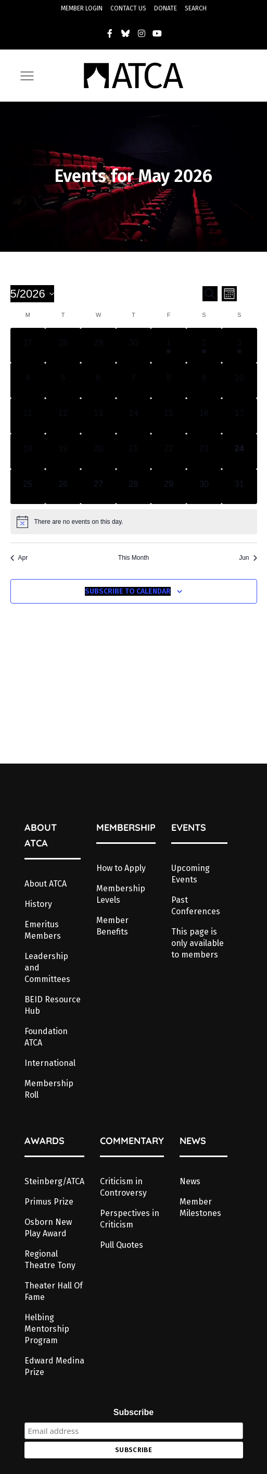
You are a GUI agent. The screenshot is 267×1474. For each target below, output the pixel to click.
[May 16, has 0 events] (204, 416)
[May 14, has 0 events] (133, 416)
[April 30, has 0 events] (133, 345)
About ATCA (45, 884)
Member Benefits (112, 926)
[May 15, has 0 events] (168, 416)
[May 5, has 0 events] (63, 380)
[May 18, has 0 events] (28, 451)
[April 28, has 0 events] (63, 345)
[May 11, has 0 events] (28, 416)
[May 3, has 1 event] (239, 345)
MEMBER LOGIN (82, 8)
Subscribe (133, 1412)
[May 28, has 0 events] (133, 487)
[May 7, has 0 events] (133, 380)
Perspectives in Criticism (129, 1219)
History (38, 904)
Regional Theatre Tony (49, 1259)
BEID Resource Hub (52, 1005)
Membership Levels (120, 894)
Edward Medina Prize (54, 1366)
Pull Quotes (121, 1245)
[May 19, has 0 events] (63, 451)
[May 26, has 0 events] (63, 487)
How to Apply (121, 868)
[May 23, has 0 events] (204, 451)
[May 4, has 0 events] (28, 380)
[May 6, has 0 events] (98, 380)
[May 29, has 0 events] (168, 487)
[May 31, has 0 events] (239, 487)
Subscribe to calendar (128, 591)
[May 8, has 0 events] (168, 380)
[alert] (133, 521)
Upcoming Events (190, 874)
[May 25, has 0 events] (28, 487)
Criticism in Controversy (123, 1187)
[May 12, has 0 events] (63, 416)
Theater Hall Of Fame (53, 1291)
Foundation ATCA (46, 1037)
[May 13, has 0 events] (98, 416)
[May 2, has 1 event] (204, 345)
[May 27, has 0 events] (98, 487)
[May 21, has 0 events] (133, 451)
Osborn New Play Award (48, 1227)
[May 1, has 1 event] (168, 345)
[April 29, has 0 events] (98, 345)
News (190, 1181)
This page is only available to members (197, 943)
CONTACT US (128, 8)
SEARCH (196, 8)
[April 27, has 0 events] (28, 345)
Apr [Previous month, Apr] (19, 557)
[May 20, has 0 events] (98, 451)
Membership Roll (48, 1089)
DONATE (165, 8)
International (49, 1063)
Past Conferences (195, 905)
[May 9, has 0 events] (204, 380)
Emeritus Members (42, 930)
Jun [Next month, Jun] (248, 557)
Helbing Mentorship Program (46, 1328)
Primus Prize (48, 1202)
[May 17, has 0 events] (239, 416)
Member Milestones (200, 1207)
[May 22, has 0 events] (168, 451)
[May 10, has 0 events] (239, 380)
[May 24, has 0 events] (239, 451)
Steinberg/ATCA (54, 1181)
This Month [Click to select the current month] (133, 557)
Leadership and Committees (47, 967)
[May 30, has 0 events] (204, 487)
